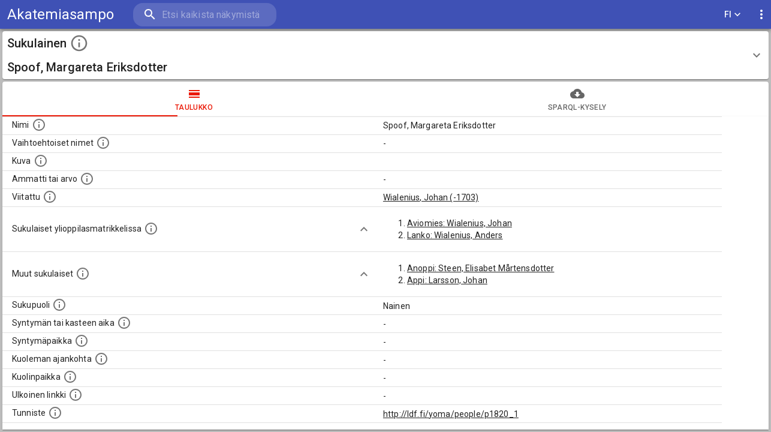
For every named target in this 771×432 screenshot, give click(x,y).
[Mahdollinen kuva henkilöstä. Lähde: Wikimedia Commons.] (40, 160)
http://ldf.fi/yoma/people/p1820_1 (451, 414)
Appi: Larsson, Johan (447, 280)
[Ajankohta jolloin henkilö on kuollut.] (101, 358)
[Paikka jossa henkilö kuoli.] (70, 376)
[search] (204, 14)
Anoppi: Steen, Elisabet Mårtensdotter (481, 268)
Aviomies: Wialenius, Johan (459, 223)
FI (732, 15)
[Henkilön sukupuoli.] (59, 304)
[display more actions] (761, 14)
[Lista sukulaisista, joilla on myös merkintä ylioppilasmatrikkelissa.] (151, 228)
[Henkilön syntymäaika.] (124, 322)
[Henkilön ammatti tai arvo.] (87, 178)
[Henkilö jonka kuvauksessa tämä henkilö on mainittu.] (49, 196)
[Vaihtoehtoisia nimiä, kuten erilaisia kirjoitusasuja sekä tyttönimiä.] (103, 142)
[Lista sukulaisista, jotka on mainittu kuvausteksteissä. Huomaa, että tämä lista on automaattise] (82, 273)
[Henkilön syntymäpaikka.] (81, 340)
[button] (385, 55)
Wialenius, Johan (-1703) (431, 197)
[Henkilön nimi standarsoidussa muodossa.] (39, 124)
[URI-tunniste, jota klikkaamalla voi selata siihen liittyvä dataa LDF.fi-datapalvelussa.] (55, 412)
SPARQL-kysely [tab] (577, 99)
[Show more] (364, 229)
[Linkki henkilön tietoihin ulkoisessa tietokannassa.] (75, 394)
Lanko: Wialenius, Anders (455, 235)
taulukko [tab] (194, 99)
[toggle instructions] (79, 43)
